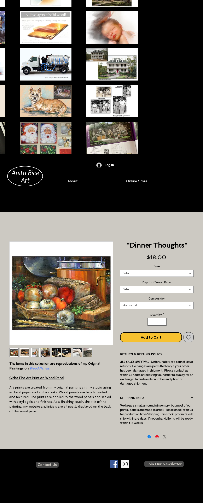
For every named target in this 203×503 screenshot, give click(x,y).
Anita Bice (25, 172)
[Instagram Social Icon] (125, 464)
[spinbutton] (157, 321)
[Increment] (163, 321)
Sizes (156, 266)
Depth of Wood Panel (157, 282)
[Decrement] (150, 321)
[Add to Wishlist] (189, 337)
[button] (164, 464)
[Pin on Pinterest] (157, 436)
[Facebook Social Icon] (114, 464)
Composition (157, 298)
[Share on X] (164, 436)
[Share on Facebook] (149, 436)
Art (25, 179)
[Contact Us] (47, 465)
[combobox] (157, 273)
